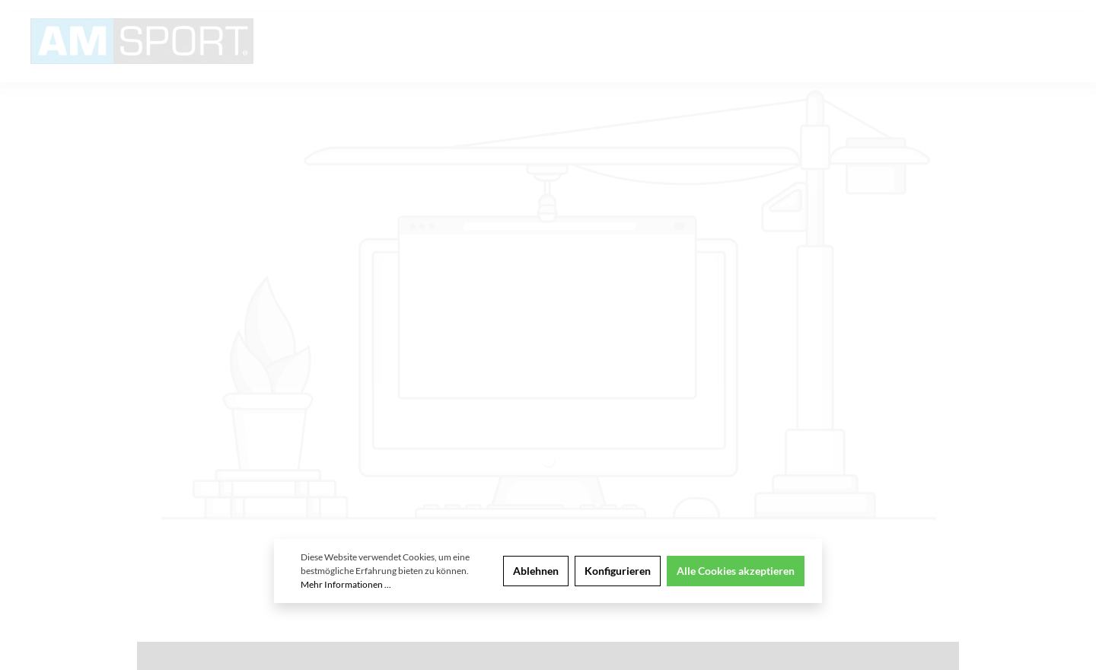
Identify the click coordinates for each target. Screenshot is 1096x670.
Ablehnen (536, 570)
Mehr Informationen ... (346, 584)
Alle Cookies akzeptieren (736, 570)
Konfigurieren (618, 570)
